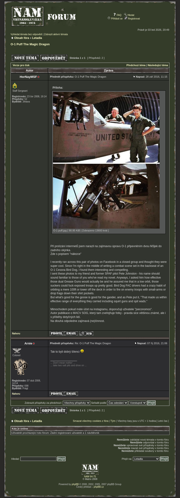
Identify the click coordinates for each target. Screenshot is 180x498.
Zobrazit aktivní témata (56, 34)
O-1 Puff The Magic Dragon (30, 44)
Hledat (129, 15)
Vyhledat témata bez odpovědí (26, 34)
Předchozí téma (135, 65)
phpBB (75, 484)
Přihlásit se (115, 18)
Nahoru (16, 333)
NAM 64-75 (90, 476)
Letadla (37, 38)
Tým (112, 420)
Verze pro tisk (21, 65)
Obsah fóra (21, 38)
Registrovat (132, 18)
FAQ (117, 15)
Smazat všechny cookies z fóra (91, 420)
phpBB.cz (99, 487)
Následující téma (158, 65)
